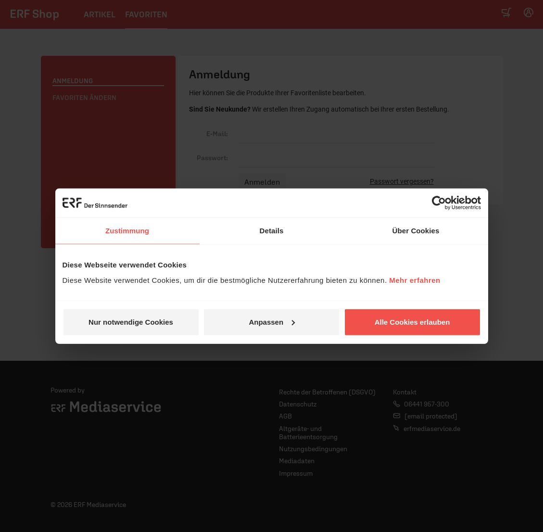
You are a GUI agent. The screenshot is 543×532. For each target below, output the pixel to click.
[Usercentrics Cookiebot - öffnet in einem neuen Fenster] (439, 203)
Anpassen (272, 321)
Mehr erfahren (415, 280)
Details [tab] (272, 231)
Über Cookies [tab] (416, 231)
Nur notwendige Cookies (130, 321)
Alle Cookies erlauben (412, 321)
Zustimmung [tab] (127, 231)
